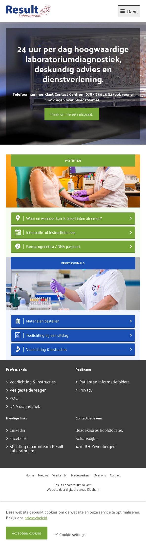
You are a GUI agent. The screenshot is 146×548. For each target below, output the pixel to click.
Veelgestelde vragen (28, 390)
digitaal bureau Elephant (82, 489)
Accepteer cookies (27, 532)
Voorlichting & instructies (33, 381)
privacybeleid (35, 517)
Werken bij (59, 475)
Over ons (100, 475)
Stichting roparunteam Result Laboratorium (36, 448)
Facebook (18, 438)
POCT (15, 398)
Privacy (85, 390)
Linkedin (17, 430)
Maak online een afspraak (71, 114)
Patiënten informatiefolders (104, 381)
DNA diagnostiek (25, 406)
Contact (115, 475)
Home (30, 475)
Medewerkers (80, 475)
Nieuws (43, 475)
